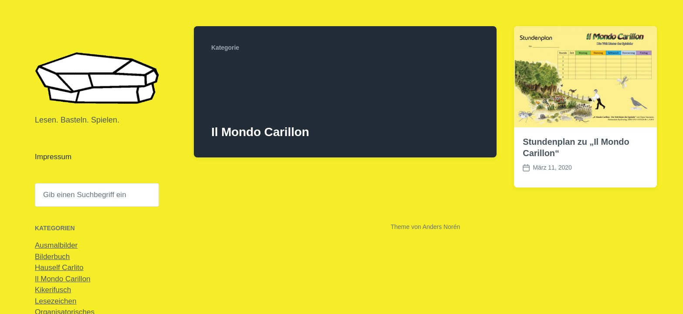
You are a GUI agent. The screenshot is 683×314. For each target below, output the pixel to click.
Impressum (53, 157)
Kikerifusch (53, 290)
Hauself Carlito (59, 267)
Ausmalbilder (56, 245)
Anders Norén (441, 226)
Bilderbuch (52, 257)
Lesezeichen (55, 301)
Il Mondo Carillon (63, 279)
